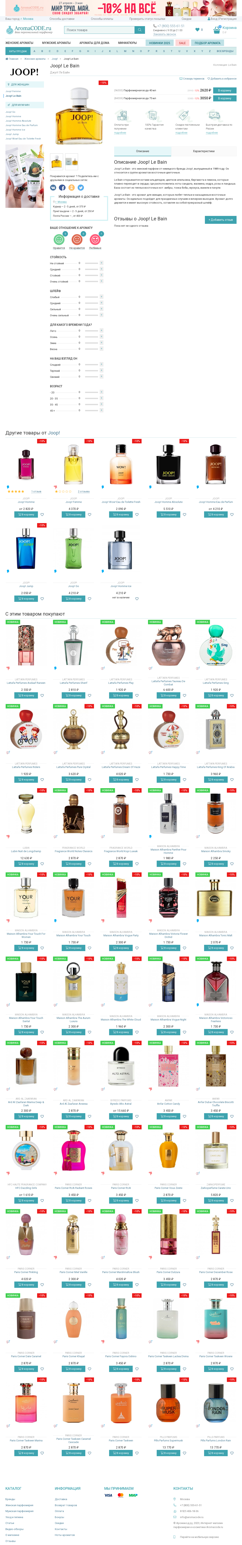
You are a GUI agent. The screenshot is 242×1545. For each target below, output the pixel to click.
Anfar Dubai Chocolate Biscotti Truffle (216, 1104)
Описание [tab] (142, 151)
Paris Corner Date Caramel (26, 1356)
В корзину (224, 90)
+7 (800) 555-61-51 (171, 26)
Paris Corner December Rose (216, 1272)
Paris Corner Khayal (74, 1356)
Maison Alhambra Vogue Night (168, 1019)
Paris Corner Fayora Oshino (121, 1356)
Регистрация (228, 18)
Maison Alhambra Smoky (216, 851)
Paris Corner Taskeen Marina (26, 1440)
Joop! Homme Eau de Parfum (21, 125)
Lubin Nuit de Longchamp (26, 851)
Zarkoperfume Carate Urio (216, 1187)
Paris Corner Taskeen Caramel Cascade (73, 1440)
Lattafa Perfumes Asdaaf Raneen (26, 682)
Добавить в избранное (222, 78)
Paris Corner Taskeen (121, 1440)
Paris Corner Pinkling (26, 1272)
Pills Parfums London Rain (216, 1440)
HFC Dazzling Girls (26, 1187)
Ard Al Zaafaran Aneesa (74, 1103)
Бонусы (59, 1517)
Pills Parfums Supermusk (168, 1440)
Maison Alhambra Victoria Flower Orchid (168, 935)
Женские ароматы (19, 43)
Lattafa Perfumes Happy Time (168, 767)
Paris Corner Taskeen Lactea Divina (168, 1356)
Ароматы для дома (94, 43)
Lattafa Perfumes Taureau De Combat (168, 683)
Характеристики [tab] (204, 151)
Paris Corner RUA (121, 1187)
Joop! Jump (12, 134)
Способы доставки (62, 18)
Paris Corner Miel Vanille (73, 1272)
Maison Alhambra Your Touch (73, 935)
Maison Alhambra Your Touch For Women (26, 935)
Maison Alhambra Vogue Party (121, 935)
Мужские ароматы (56, 43)
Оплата (59, 1511)
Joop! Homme (13, 116)
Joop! (54, 433)
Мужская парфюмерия (19, 1511)
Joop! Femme (13, 91)
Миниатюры (127, 43)
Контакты (61, 1529)
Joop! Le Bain (13, 96)
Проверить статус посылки (147, 18)
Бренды (10, 1499)
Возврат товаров (66, 1505)
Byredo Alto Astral (120, 1103)
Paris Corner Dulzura (168, 1272)
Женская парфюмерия (19, 1505)
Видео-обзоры (14, 1529)
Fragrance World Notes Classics (73, 851)
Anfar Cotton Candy (168, 1103)
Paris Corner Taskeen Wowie (215, 1356)
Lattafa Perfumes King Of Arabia (216, 767)
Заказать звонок (164, 34)
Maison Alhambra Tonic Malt (215, 935)
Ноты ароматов (65, 1535)
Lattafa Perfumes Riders (26, 767)
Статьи (9, 1523)
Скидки (186, 18)
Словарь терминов (193, 78)
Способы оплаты (102, 18)
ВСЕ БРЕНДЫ (225, 51)
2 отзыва (84, 491)
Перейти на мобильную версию (199, 1537)
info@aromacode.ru (191, 1517)
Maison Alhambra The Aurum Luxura (73, 1019)
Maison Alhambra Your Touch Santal (26, 1019)
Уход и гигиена (14, 1517)
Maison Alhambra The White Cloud (121, 1019)
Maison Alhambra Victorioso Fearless (216, 1019)
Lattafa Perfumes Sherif (73, 682)
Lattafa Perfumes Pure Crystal (73, 767)
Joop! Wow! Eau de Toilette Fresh (23, 138)
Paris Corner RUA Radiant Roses (73, 1187)
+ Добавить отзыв (221, 219)
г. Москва (27, 18)
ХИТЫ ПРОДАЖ (18, 51)
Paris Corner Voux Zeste (168, 1187)
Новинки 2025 (159, 43)
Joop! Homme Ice (15, 129)
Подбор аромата (207, 43)
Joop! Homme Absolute (18, 121)
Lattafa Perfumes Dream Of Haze (121, 767)
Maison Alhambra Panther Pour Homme (168, 851)
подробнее (120, 132)
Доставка (61, 1499)
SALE (182, 43)
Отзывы (10, 1541)
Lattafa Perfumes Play (121, 682)
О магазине (12, 1535)
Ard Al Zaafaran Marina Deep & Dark (26, 1104)
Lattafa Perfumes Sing (216, 682)
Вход (214, 18)
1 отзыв (36, 491)
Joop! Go (10, 112)
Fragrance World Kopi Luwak (121, 851)
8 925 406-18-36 (189, 1511)
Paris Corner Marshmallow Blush (121, 1272)
